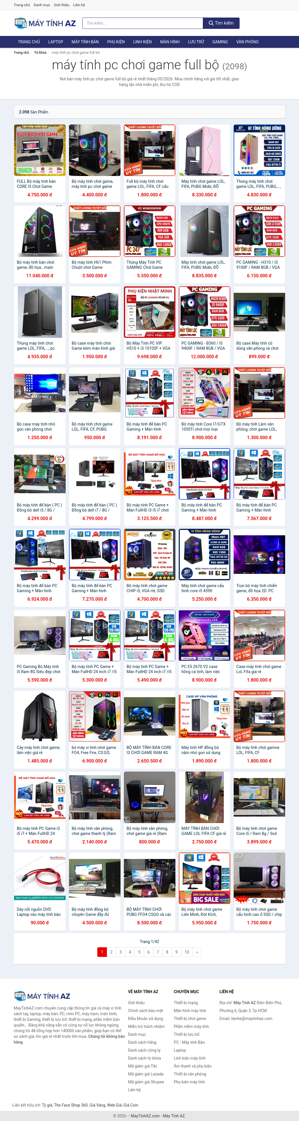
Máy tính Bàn (85, 42)
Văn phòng (247, 42)
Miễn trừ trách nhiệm (146, 1026)
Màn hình (170, 42)
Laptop (55, 42)
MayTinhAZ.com (145, 1116)
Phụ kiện (116, 42)
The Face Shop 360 (71, 1105)
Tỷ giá (47, 1105)
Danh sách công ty (144, 1050)
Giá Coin (130, 1105)
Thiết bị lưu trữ (186, 1034)
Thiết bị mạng (186, 1002)
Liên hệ (79, 5)
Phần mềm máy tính (191, 1026)
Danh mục (42, 5)
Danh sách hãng (142, 1042)
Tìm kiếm (221, 23)
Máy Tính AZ (174, 1116)
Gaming (220, 42)
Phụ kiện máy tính (189, 1082)
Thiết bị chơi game (190, 1018)
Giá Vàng (97, 1105)
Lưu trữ (196, 42)
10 (187, 952)
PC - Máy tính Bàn (189, 1042)
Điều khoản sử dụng (145, 1018)
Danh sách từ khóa (144, 1058)
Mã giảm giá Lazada (146, 1074)
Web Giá (114, 1105)
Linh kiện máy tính (189, 1058)
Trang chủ (22, 5)
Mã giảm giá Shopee (146, 1082)
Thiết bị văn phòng (190, 1074)
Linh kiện (142, 42)
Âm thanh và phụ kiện (193, 1066)
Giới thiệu (61, 5)
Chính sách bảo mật (145, 1010)
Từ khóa (40, 53)
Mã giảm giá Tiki (142, 1066)
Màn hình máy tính (190, 1010)
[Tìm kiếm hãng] (142, 23)
